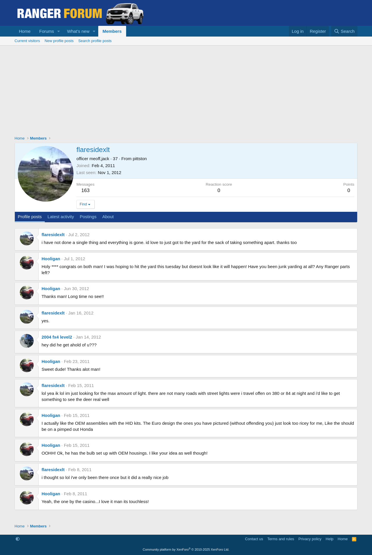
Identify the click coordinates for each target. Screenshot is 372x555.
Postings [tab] (88, 216)
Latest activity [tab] (61, 216)
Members (112, 31)
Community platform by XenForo (186, 549)
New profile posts (59, 41)
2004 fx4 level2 (57, 337)
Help (330, 539)
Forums (46, 31)
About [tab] (108, 216)
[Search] (344, 31)
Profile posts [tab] (30, 216)
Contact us (254, 539)
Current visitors (27, 41)
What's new (78, 31)
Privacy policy (309, 539)
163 (85, 190)
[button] (59, 31)
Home (25, 31)
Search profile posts (95, 41)
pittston (140, 158)
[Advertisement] (186, 89)
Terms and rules (280, 539)
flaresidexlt (53, 234)
